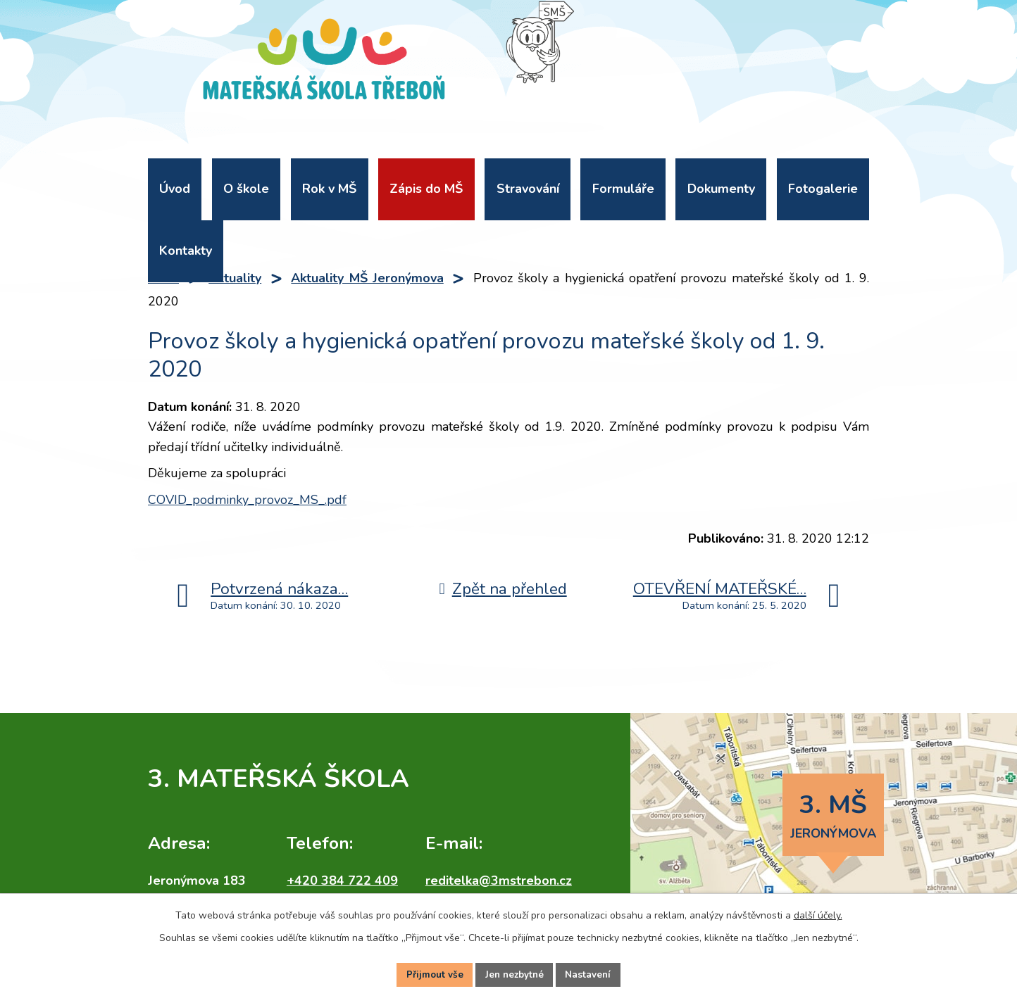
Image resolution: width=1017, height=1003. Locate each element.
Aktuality (234, 278)
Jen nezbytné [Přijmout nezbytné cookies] (514, 973)
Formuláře (623, 188)
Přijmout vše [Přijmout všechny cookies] (432, 973)
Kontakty (185, 250)
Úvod (174, 188)
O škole (246, 188)
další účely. (818, 913)
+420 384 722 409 (342, 880)
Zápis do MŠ (426, 188)
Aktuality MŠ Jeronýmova (367, 278)
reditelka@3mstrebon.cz (498, 880)
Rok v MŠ (329, 188)
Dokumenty (721, 188)
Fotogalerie (823, 188)
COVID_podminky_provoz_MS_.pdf (247, 499)
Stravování (528, 188)
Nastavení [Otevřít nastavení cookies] (591, 973)
